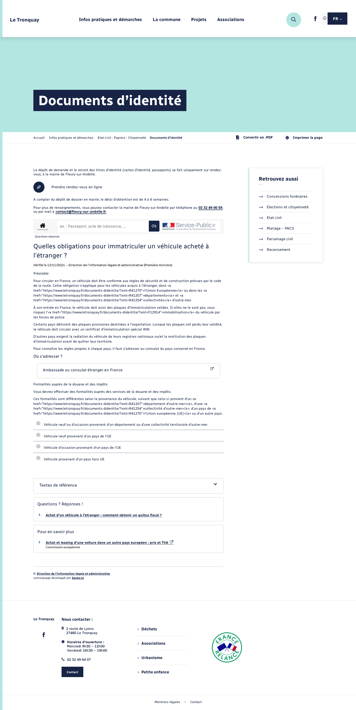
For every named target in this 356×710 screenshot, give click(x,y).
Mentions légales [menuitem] (167, 702)
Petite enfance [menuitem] (153, 672)
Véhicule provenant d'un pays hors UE (70, 459)
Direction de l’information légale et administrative (73, 573)
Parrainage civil (276, 239)
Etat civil (270, 217)
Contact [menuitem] (196, 702)
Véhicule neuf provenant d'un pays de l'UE (73, 436)
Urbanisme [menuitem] (150, 657)
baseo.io (78, 578)
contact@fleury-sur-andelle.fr (81, 212)
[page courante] (166, 138)
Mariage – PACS (276, 228)
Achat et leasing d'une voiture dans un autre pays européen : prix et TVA (109, 543)
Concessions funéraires (283, 196)
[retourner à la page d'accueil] (24, 20)
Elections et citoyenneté (284, 207)
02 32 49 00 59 (210, 208)
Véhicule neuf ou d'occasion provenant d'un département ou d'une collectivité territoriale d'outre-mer (121, 425)
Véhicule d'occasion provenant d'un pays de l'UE (78, 448)
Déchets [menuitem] (147, 629)
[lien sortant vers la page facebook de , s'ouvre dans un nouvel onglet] (315, 20)
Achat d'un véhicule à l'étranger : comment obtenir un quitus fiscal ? (104, 515)
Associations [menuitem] (151, 643)
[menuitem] (110, 20)
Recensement (274, 249)
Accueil (39, 138)
